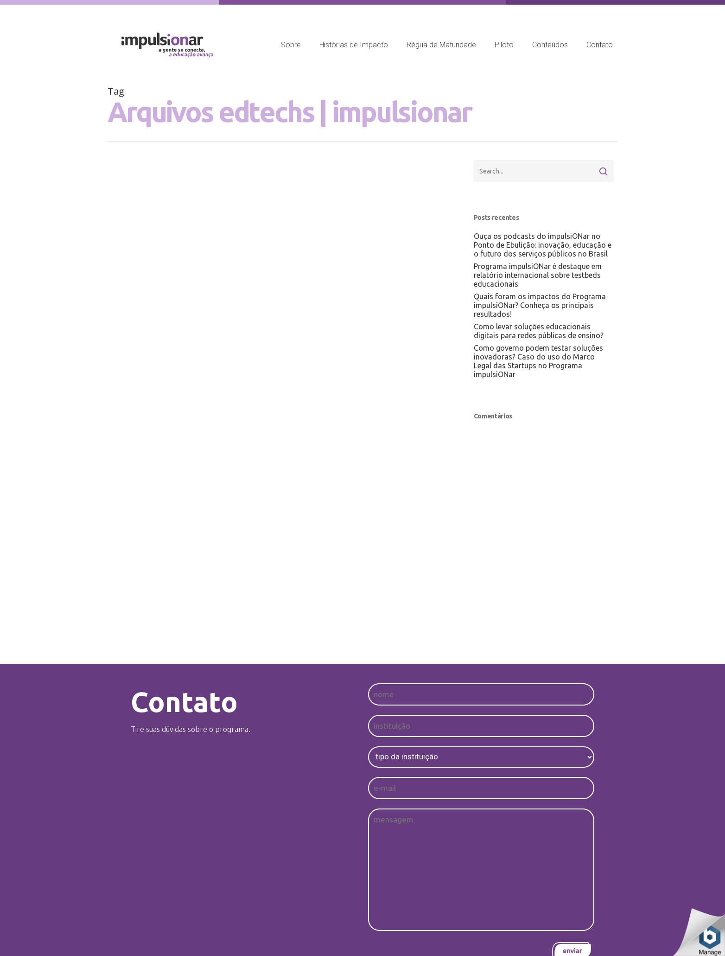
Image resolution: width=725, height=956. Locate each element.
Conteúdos (550, 44)
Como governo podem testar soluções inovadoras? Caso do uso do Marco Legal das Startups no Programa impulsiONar (538, 361)
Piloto (504, 44)
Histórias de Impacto (353, 44)
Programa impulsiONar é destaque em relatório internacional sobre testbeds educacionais (538, 275)
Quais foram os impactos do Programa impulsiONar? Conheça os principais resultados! (540, 305)
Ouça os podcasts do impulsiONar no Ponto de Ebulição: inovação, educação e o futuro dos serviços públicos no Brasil (542, 245)
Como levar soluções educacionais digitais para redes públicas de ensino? (539, 331)
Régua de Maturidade (441, 44)
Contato (599, 44)
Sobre (291, 44)
